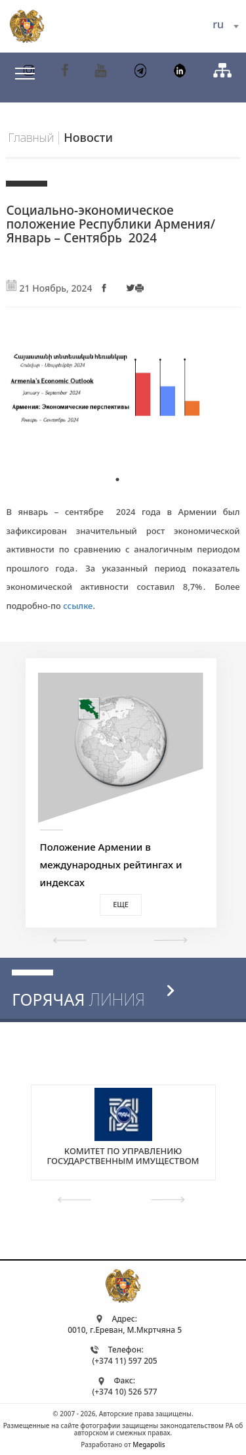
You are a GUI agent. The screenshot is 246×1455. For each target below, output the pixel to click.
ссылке (77, 606)
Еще (121, 904)
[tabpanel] (117, 389)
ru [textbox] (218, 24)
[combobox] (225, 26)
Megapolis (149, 1444)
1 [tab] (117, 479)
